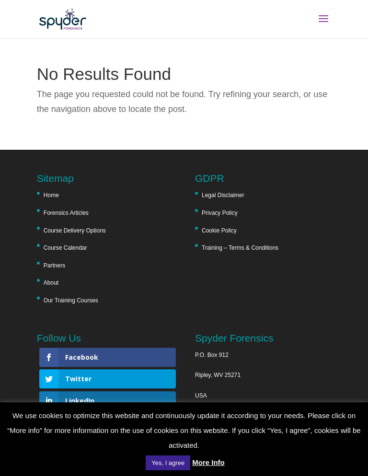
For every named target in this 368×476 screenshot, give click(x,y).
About (51, 282)
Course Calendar (65, 247)
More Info (208, 462)
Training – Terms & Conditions (240, 247)
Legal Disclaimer (223, 195)
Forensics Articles (66, 213)
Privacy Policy (220, 213)
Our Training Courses (71, 300)
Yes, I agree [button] (167, 462)
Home (51, 195)
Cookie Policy (219, 230)
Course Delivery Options (75, 230)
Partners (54, 265)
